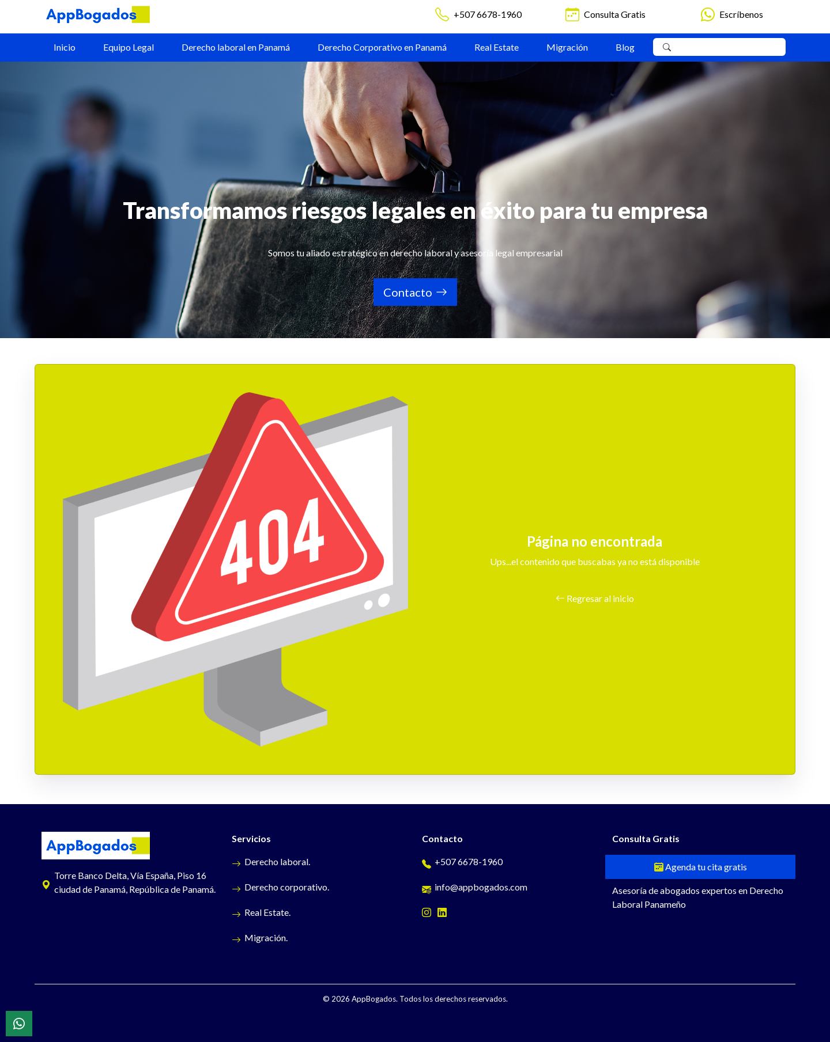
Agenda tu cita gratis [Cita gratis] (700, 866)
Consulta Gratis (615, 14)
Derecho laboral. (271, 861)
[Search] (728, 47)
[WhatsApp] (19, 1023)
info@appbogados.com (474, 886)
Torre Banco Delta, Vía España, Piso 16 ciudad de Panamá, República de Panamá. (129, 882)
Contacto (415, 292)
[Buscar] (667, 47)
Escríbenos (741, 14)
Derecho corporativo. (280, 886)
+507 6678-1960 (488, 14)
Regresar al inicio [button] (595, 598)
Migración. (260, 937)
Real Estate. (261, 912)
